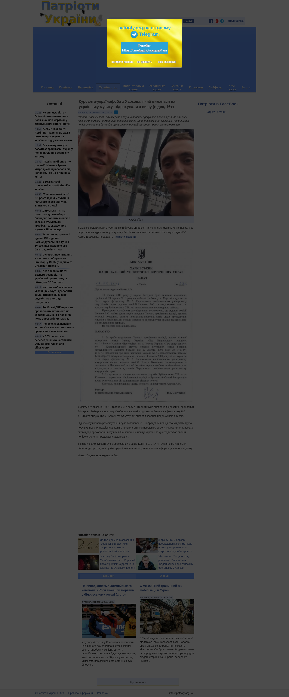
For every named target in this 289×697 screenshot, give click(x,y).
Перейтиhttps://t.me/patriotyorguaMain (144, 48)
